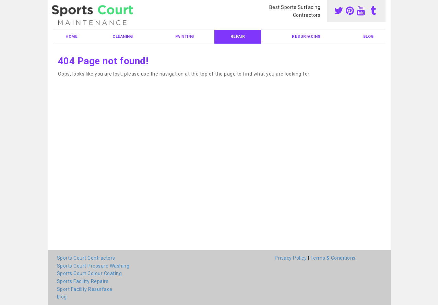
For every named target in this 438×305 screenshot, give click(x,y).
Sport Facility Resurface (85, 289)
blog (368, 36)
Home (72, 36)
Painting (184, 36)
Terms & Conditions (333, 258)
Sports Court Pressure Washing (93, 266)
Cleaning (123, 36)
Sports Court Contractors (86, 258)
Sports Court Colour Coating (89, 273)
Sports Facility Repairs (83, 281)
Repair (237, 36)
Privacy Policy (291, 258)
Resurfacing (306, 36)
